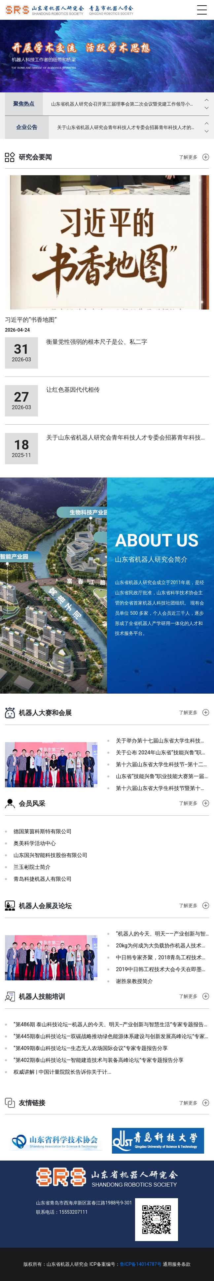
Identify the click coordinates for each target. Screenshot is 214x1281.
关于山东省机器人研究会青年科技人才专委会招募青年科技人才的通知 (126, 128)
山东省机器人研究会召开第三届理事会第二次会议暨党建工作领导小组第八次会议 (123, 104)
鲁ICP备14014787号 (141, 1264)
